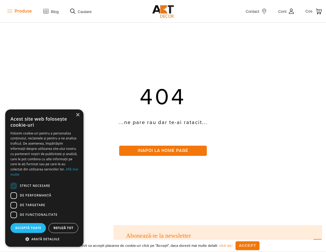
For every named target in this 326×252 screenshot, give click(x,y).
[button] (44, 239)
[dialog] (44, 178)
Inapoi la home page (163, 150)
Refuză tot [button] (63, 228)
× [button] (78, 115)
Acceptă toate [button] (28, 228)
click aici (225, 245)
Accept (247, 245)
